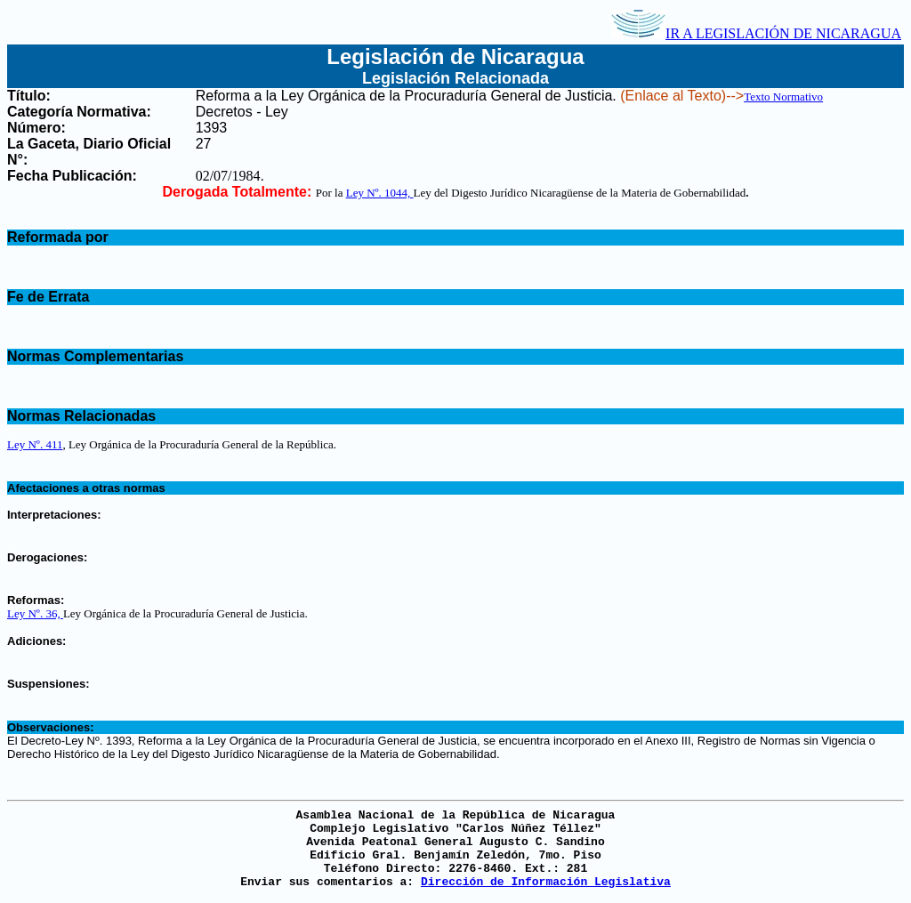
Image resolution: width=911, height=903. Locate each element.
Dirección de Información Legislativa (546, 882)
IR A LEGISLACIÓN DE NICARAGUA (756, 33)
